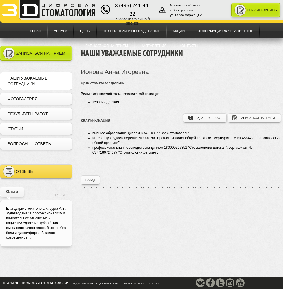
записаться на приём (253, 118)
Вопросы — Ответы (30, 143)
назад (90, 180)
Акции (179, 31)
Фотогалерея (23, 99)
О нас (35, 31)
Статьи (15, 128)
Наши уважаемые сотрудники (27, 81)
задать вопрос (204, 118)
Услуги (60, 31)
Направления (154, 46)
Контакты (188, 46)
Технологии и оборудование (131, 31)
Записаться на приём (106, 46)
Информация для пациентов (225, 31)
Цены (85, 31)
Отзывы (18, 171)
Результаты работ (28, 114)
